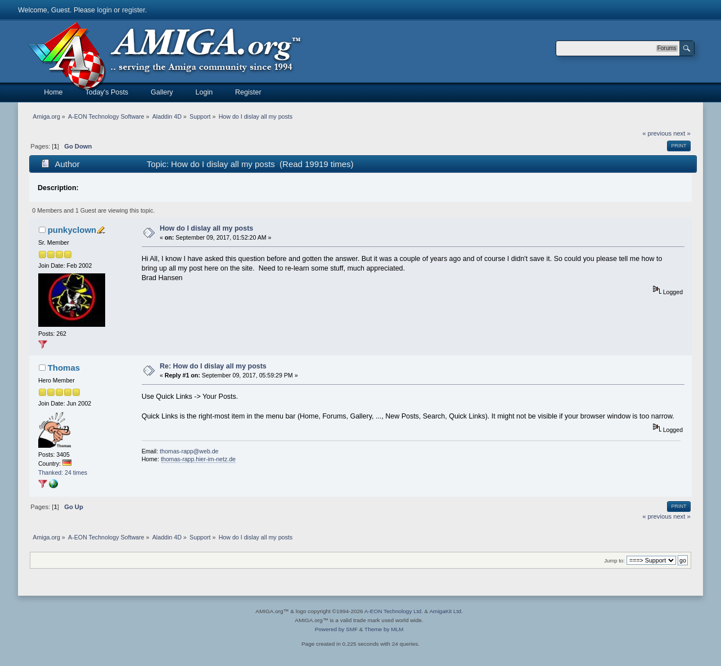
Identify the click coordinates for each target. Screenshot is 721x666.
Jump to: (614, 560)
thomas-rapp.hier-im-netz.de (198, 459)
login (104, 10)
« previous (657, 133)
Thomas (64, 367)
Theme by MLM (383, 629)
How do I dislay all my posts (206, 228)
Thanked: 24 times (62, 472)
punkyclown (72, 230)
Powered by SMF (336, 629)
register (133, 10)
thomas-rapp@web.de (189, 451)
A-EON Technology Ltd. (393, 611)
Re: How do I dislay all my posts (213, 366)
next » (682, 133)
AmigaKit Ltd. (445, 611)
